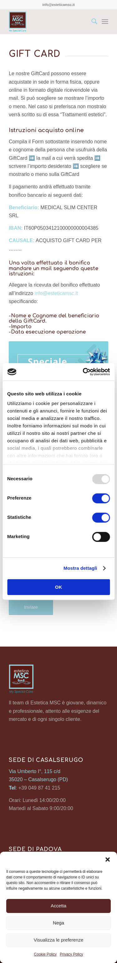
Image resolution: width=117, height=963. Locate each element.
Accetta (58, 905)
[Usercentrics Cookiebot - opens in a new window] (83, 372)
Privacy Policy (71, 954)
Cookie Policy (45, 954)
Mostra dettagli (80, 568)
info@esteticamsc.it (56, 293)
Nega (58, 922)
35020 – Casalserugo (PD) (38, 779)
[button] (108, 859)
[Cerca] (91, 21)
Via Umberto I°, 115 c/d (34, 771)
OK (58, 587)
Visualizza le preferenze (58, 939)
